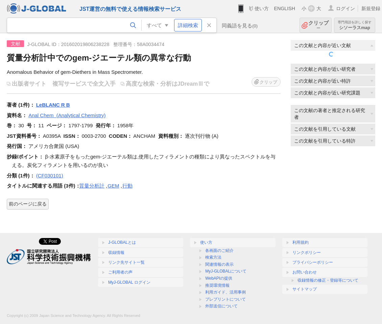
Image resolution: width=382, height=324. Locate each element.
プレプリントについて (225, 299)
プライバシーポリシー (312, 262)
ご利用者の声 (120, 272)
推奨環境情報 (217, 285)
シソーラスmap (355, 25)
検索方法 (213, 257)
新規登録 (370, 8)
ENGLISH (284, 8)
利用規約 (300, 242)
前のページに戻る (28, 204)
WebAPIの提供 (218, 278)
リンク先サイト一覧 (126, 262)
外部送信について (221, 306)
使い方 (262, 8)
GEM (113, 186)
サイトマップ (304, 289)
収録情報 (116, 252)
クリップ (318, 25)
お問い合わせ (304, 272)
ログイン (345, 8)
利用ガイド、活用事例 (225, 292)
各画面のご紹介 (219, 250)
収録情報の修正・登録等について (327, 280)
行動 (127, 186)
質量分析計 (91, 186)
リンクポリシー (306, 252)
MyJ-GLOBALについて (225, 271)
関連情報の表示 (219, 264)
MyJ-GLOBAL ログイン (129, 282)
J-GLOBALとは (122, 242)
